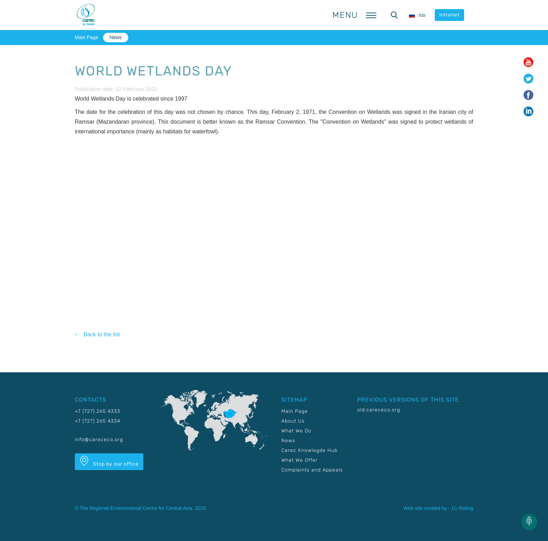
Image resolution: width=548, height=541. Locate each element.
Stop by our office (109, 461)
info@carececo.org (99, 440)
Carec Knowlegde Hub (309, 450)
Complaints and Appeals (312, 470)
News (115, 37)
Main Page (86, 37)
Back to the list (97, 334)
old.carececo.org (378, 410)
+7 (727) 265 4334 (97, 421)
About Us (293, 421)
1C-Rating (462, 508)
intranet (449, 15)
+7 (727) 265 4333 (97, 411)
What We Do (296, 431)
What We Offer (299, 460)
